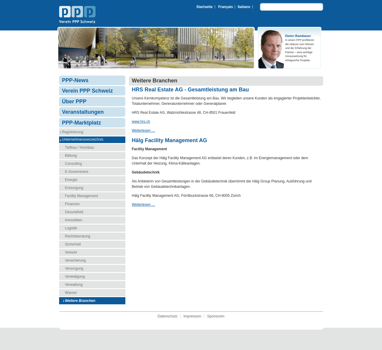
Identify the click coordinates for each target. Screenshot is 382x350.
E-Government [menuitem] (76, 172)
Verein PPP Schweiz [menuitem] (87, 91)
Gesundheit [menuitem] (74, 212)
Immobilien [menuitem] (73, 220)
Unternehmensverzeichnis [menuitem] (83, 139)
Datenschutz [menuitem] (168, 316)
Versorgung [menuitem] (74, 268)
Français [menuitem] (225, 7)
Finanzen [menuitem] (72, 204)
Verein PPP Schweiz (77, 15)
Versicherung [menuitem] (75, 260)
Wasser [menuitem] (71, 293)
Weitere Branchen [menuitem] (80, 301)
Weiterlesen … (143, 130)
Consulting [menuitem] (73, 164)
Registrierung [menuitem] (72, 132)
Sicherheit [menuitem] (73, 244)
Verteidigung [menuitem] (75, 276)
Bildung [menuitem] (71, 155)
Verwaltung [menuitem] (74, 285)
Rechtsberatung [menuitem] (77, 236)
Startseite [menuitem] (204, 7)
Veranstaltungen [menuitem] (83, 112)
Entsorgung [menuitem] (74, 188)
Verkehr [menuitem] (71, 252)
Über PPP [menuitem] (74, 102)
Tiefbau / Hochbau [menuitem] (79, 147)
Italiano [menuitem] (244, 7)
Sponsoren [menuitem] (215, 316)
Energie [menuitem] (71, 180)
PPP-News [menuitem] (75, 80)
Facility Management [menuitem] (81, 196)
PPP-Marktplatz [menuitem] (81, 123)
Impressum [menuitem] (192, 316)
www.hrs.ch (141, 121)
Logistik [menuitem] (71, 228)
